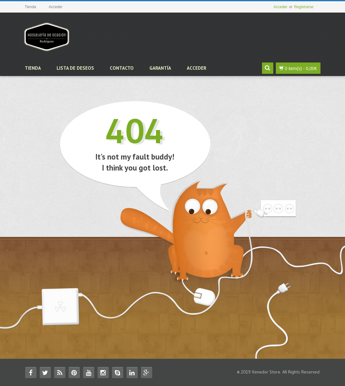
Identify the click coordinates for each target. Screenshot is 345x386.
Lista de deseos (75, 68)
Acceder (280, 7)
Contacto (122, 68)
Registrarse (303, 7)
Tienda (33, 68)
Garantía (160, 68)
